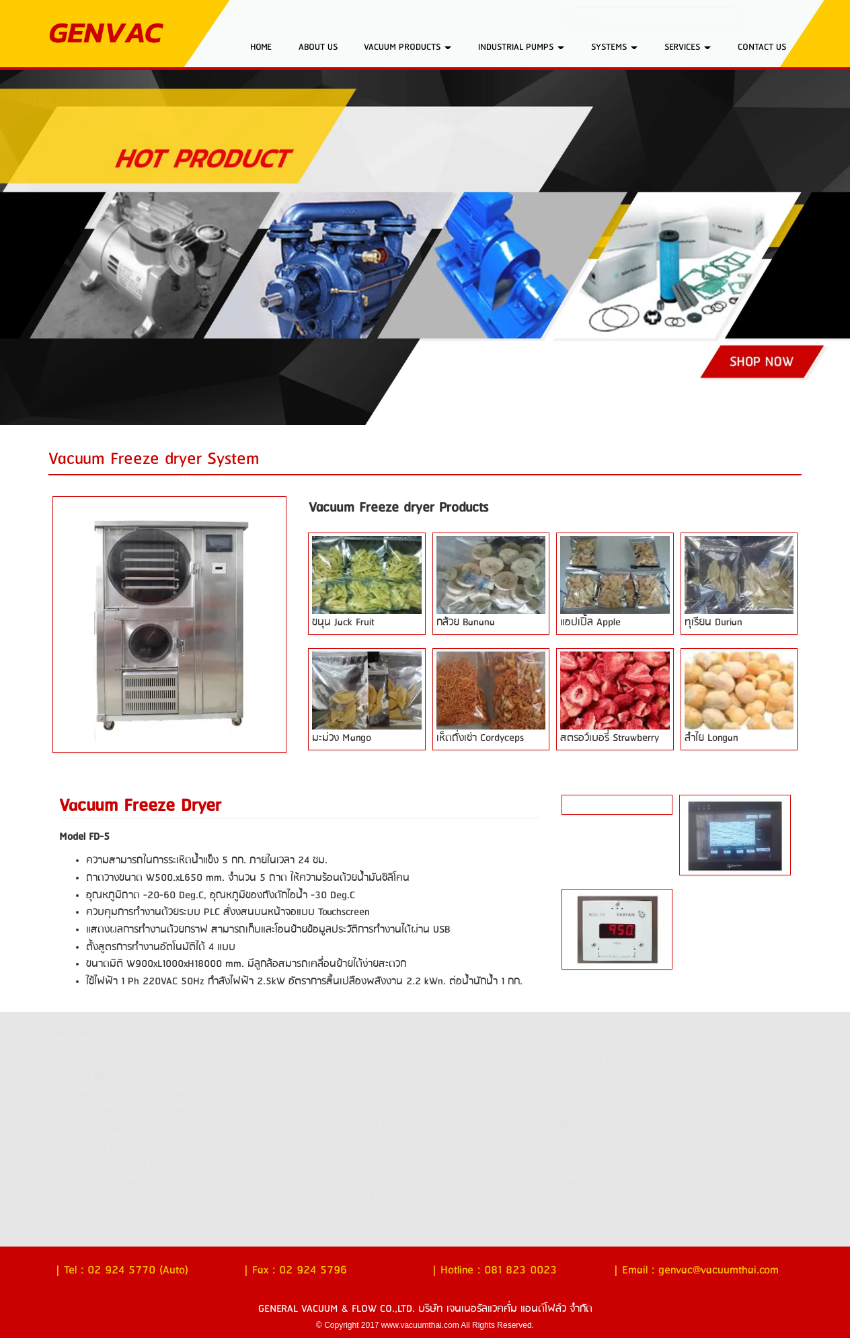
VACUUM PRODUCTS (407, 47)
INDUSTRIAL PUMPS (521, 47)
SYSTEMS (614, 47)
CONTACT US (762, 47)
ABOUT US (318, 47)
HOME (261, 47)
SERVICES (687, 47)
